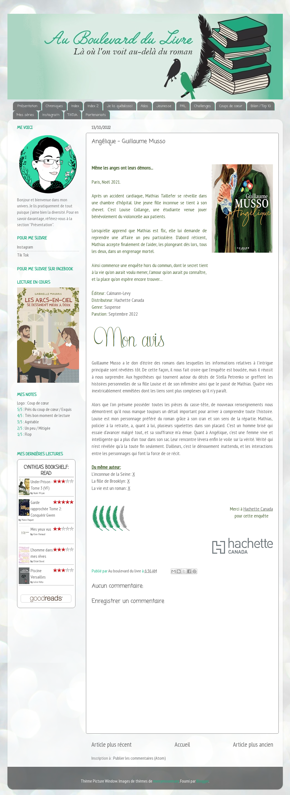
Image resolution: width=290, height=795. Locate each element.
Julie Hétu (38, 582)
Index (75, 106)
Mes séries (25, 115)
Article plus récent (111, 744)
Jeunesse (163, 106)
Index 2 (93, 106)
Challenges (202, 106)
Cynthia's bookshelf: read (46, 471)
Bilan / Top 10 (261, 106)
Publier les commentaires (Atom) (139, 758)
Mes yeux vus (41, 529)
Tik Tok (23, 255)
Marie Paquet (27, 520)
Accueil (182, 744)
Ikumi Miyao (39, 493)
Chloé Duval (38, 561)
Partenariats (96, 115)
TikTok (72, 115)
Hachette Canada (258, 509)
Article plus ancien (253, 744)
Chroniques (54, 106)
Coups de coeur (230, 106)
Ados (144, 106)
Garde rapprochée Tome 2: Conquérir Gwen (46, 508)
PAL (183, 106)
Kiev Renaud (39, 534)
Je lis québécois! (119, 106)
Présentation (27, 106)
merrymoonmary (166, 781)
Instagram (50, 115)
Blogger (202, 781)
